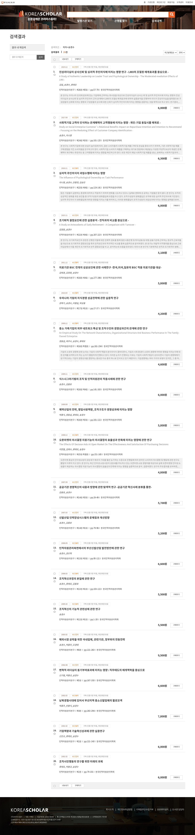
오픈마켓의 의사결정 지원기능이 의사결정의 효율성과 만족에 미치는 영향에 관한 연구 (105, 440)
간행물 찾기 (120, 21)
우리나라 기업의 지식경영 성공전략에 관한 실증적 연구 (88, 298)
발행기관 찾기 (84, 21)
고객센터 (180, 2)
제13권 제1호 (82, 589)
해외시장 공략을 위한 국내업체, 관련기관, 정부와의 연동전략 (92, 639)
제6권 (79, 650)
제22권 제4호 (82, 235)
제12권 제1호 (82, 619)
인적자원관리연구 (66, 90)
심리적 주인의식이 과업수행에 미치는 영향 (82, 173)
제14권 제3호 (82, 497)
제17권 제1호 (82, 308)
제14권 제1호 (82, 528)
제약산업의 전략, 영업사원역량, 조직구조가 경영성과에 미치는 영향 (95, 409)
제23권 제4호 (82, 188)
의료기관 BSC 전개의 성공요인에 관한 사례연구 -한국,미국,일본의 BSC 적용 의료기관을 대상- (110, 267)
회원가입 (171, 2)
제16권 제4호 (82, 389)
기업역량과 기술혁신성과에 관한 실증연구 (82, 731)
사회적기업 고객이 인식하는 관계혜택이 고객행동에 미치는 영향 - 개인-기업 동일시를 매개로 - (110, 122)
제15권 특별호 (83, 454)
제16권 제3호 (82, 420)
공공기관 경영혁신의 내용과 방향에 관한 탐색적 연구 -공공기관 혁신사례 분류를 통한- (105, 487)
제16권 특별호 (83, 346)
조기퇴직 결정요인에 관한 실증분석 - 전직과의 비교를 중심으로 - (94, 220)
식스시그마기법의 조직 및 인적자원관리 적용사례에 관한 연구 (92, 379)
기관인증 (151, 2)
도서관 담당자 (178, 809)
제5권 (79, 680)
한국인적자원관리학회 (110, 90)
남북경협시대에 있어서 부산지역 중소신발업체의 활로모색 (90, 700)
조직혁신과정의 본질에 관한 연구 (77, 578)
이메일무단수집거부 (144, 809)
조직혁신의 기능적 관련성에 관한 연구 (79, 609)
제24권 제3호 (82, 141)
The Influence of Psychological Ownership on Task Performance (91, 177)
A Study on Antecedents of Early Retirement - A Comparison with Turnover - (97, 225)
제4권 (79, 711)
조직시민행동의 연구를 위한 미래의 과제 (81, 761)
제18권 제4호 (82, 278)
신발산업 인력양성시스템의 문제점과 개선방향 (84, 517)
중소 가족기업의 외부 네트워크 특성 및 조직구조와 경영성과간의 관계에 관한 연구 (103, 328)
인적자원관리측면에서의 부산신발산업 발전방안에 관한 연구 (92, 548)
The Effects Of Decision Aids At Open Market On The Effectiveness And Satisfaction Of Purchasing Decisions (113, 444)
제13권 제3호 (82, 558)
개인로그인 (161, 2)
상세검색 (157, 21)
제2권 (79, 741)
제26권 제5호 (82, 90)
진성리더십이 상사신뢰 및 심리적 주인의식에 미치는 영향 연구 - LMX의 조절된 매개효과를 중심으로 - (114, 72)
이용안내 (189, 2)
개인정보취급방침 (124, 809)
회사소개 (109, 809)
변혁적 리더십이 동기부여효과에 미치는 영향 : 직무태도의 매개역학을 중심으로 (102, 670)
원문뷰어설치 (162, 809)
